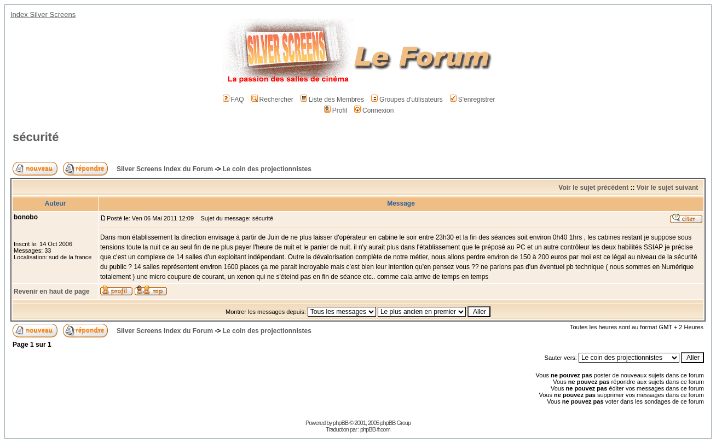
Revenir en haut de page (52, 291)
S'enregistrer (472, 99)
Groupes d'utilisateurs (407, 99)
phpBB (340, 422)
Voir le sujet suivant (667, 187)
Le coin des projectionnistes (267, 169)
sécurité (36, 137)
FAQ (233, 99)
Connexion (374, 110)
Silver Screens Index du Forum (165, 169)
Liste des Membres (332, 99)
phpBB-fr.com (375, 429)
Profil (335, 110)
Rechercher (272, 99)
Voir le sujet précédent (593, 187)
